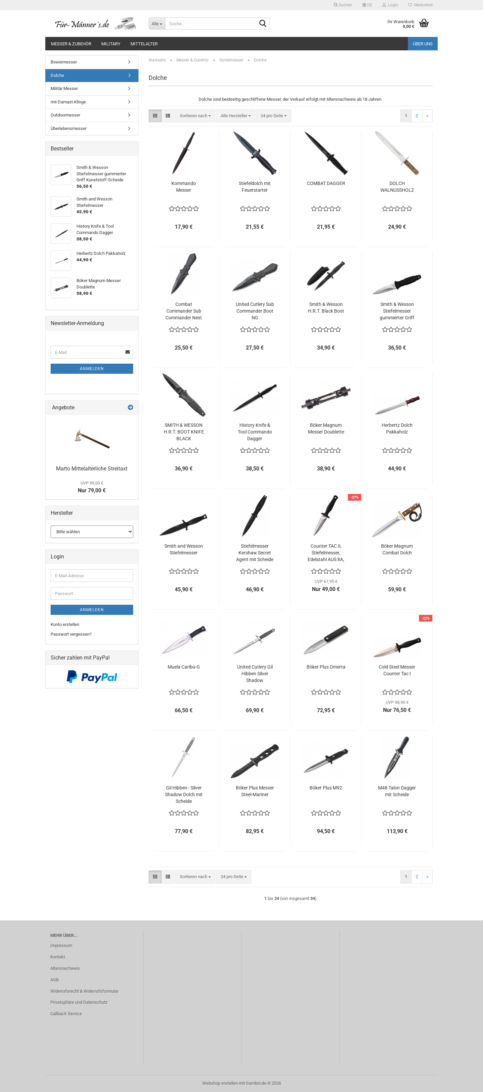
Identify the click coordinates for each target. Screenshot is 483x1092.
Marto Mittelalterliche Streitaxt (91, 468)
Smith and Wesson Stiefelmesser (183, 549)
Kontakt (57, 956)
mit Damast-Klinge (68, 101)
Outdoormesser (65, 115)
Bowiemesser (64, 61)
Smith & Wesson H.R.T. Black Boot (326, 308)
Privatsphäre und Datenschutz (78, 1002)
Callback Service (66, 1013)
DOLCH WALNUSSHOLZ (397, 187)
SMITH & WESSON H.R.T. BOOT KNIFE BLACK (184, 431)
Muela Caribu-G (184, 667)
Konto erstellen (65, 624)
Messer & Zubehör (71, 43)
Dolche (57, 75)
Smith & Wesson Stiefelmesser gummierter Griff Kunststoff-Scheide (397, 311)
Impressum (61, 945)
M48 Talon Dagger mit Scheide (397, 791)
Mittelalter (144, 43)
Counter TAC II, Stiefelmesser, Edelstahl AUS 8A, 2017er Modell (326, 553)
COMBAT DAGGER (326, 183)
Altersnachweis (65, 968)
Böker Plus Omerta (326, 667)
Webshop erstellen (220, 1083)
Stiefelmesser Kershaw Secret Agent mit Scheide (254, 552)
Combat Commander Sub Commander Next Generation (183, 311)
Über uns (423, 43)
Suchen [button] (343, 5)
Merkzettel (420, 5)
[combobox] (195, 116)
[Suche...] (157, 23)
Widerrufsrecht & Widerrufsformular (84, 991)
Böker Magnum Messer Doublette (326, 428)
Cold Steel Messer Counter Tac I (397, 670)
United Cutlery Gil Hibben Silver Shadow (255, 673)
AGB (54, 979)
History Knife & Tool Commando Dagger (255, 431)
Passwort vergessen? (71, 634)
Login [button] (390, 5)
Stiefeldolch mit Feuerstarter (255, 187)
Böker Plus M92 (326, 787)
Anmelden (92, 368)
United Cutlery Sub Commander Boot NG (255, 311)
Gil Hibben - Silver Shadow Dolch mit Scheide (184, 794)
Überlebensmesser (69, 128)
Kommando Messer (183, 187)
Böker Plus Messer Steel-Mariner (255, 791)
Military (110, 43)
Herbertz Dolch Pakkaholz (397, 428)
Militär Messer (64, 88)
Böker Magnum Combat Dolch (397, 549)
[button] (367, 5)
